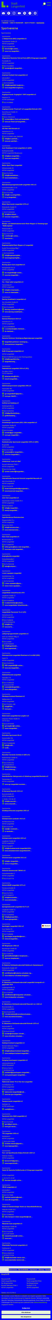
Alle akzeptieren (26, 1317)
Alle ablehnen (26, 1312)
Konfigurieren (26, 1308)
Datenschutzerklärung (40, 1302)
